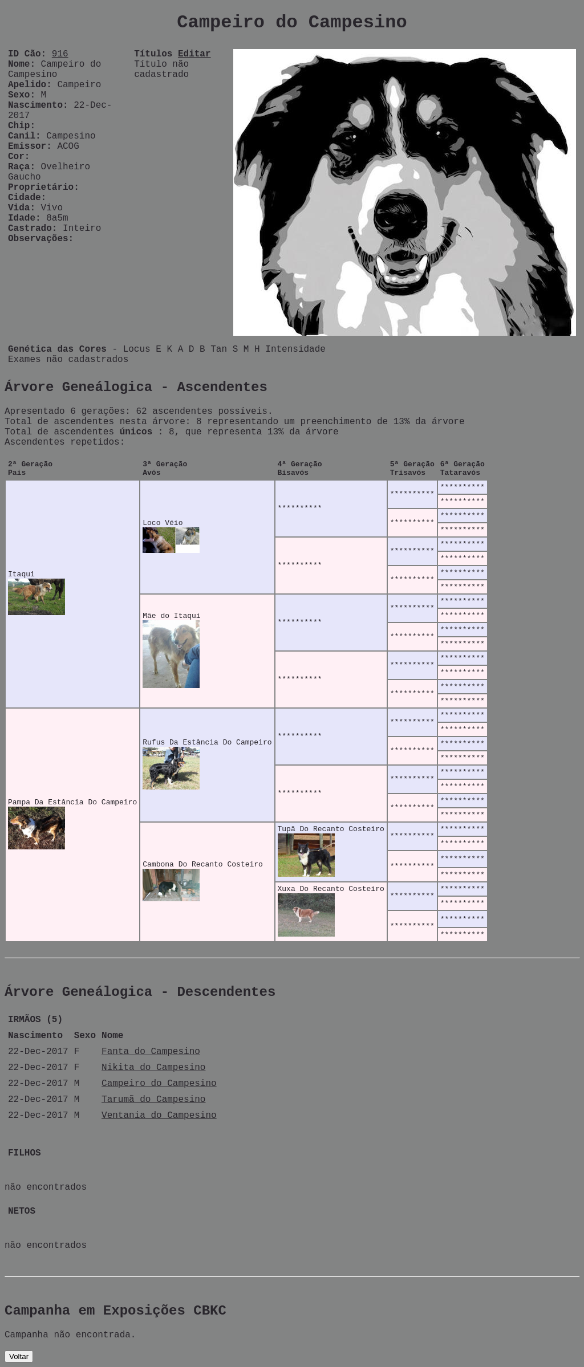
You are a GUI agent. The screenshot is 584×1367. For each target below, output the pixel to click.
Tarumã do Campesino (153, 1100)
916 (60, 54)
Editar (194, 54)
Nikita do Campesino (153, 1068)
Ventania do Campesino (159, 1115)
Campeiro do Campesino (159, 1084)
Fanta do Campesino (151, 1052)
